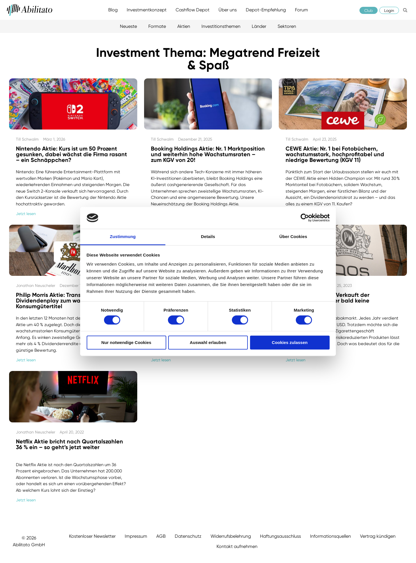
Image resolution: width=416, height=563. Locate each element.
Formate (157, 26)
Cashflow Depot (192, 9)
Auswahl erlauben (208, 342)
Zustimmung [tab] (123, 236)
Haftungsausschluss (280, 536)
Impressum (136, 536)
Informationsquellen (330, 536)
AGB (161, 536)
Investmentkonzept (147, 9)
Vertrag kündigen (378, 536)
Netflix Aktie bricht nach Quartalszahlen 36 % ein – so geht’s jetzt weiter (69, 444)
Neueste (128, 26)
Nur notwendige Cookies (126, 342)
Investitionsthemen (220, 26)
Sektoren (287, 26)
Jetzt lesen (26, 213)
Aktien (183, 26)
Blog (113, 9)
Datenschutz (188, 536)
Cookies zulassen (290, 342)
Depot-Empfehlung (266, 9)
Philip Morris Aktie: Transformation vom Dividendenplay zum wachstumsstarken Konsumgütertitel (69, 300)
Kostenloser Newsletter (92, 536)
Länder (259, 26)
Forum (301, 9)
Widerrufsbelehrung (231, 536)
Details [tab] (208, 236)
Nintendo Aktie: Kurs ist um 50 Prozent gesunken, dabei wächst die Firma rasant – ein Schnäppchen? (71, 154)
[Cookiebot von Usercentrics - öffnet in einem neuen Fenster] (305, 218)
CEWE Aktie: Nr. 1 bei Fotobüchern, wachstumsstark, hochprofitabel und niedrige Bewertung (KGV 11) (335, 154)
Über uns (228, 9)
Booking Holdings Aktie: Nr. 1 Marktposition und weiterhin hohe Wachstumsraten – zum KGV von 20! (208, 154)
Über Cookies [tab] (293, 236)
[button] (405, 10)
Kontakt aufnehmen (237, 546)
